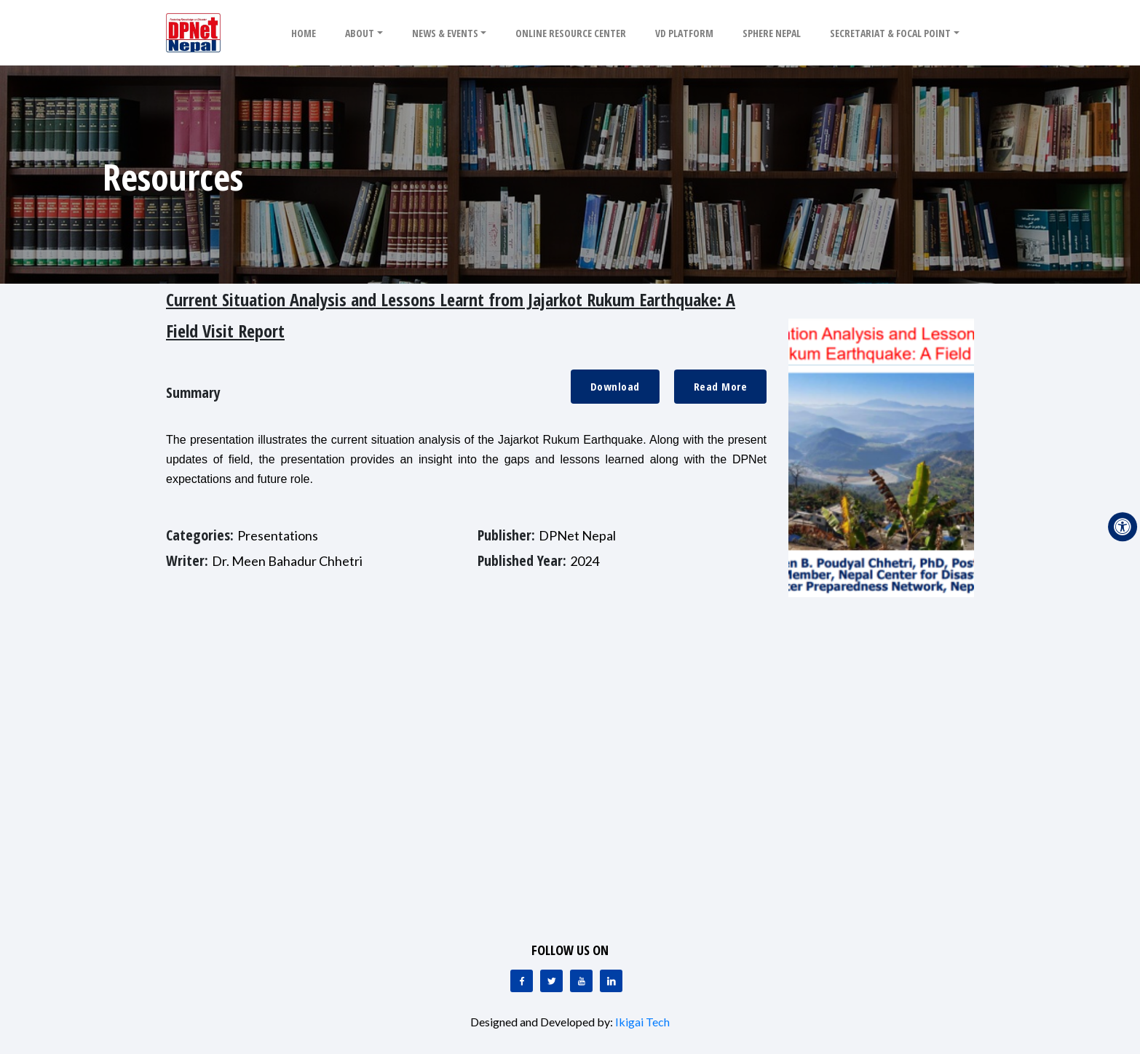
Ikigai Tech (642, 1022)
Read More (721, 386)
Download (615, 386)
